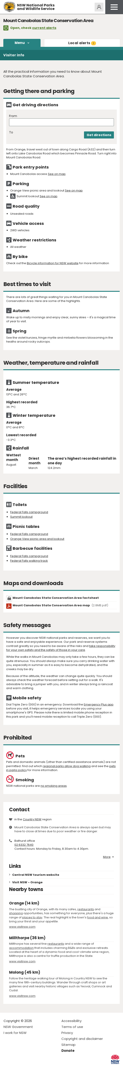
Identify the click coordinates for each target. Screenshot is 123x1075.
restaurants (85, 909)
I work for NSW (15, 1032)
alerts (82, 43)
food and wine (97, 917)
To (11, 132)
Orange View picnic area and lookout (37, 539)
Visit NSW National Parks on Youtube (27, 1068)
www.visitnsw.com (22, 927)
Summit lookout (21, 517)
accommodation (21, 948)
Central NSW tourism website (35, 875)
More (108, 857)
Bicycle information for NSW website (52, 263)
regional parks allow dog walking (67, 766)
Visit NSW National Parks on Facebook (8, 1068)
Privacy (67, 1032)
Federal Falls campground (29, 512)
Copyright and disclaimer (82, 1038)
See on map (57, 174)
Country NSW (32, 819)
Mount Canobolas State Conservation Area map (60, 605)
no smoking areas (54, 786)
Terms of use (72, 1026)
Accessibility (71, 1020)
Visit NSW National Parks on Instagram (17, 1068)
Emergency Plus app (98, 704)
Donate (67, 1050)
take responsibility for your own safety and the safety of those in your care (60, 648)
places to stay (32, 917)
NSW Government (18, 1026)
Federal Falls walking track (29, 561)
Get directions (99, 135)
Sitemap (68, 1044)
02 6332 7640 (23, 845)
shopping (16, 913)
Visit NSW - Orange (27, 882)
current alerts (44, 28)
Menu (20, 42)
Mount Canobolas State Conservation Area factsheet (56, 598)
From (13, 116)
